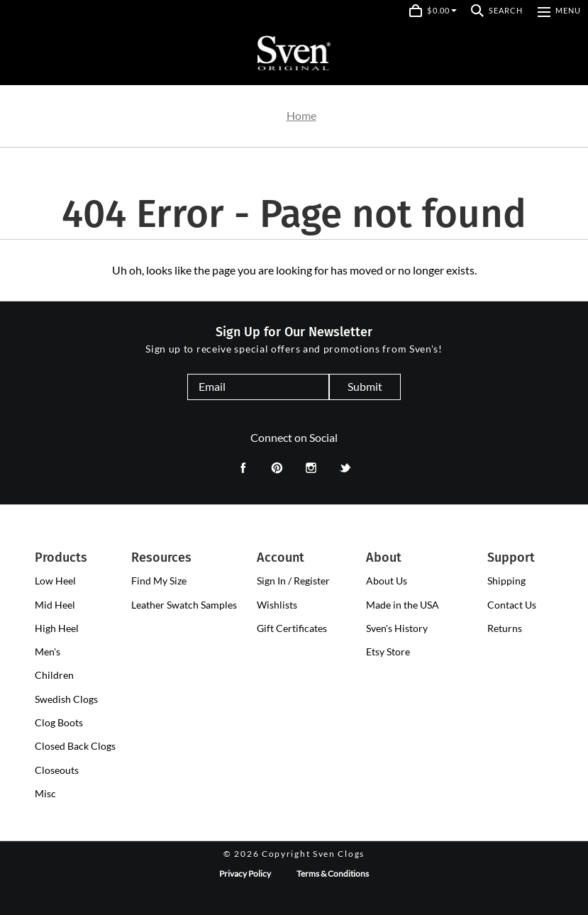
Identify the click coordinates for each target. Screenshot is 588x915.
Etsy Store (388, 651)
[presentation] (55, 581)
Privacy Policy (245, 873)
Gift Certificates (292, 628)
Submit (365, 386)
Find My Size (159, 581)
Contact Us (511, 605)
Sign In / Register (293, 581)
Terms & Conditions (332, 873)
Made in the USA (402, 605)
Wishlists (277, 605)
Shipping (506, 581)
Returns (504, 628)
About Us (386, 581)
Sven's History (397, 628)
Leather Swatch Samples (184, 605)
